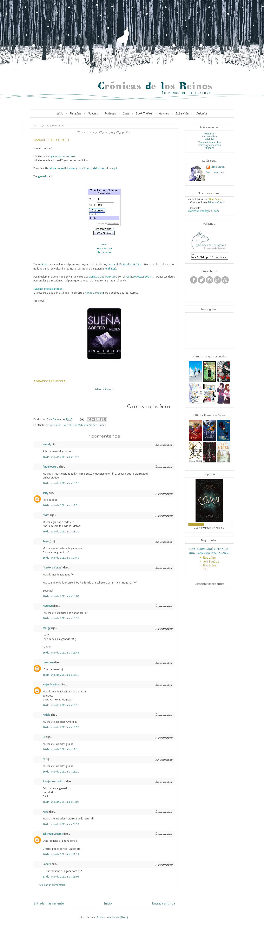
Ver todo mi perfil (215, 172)
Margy (46, 628)
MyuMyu (48, 606)
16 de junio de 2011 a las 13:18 (61, 457)
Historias (209, 133)
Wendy (47, 444)
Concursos (55, 425)
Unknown (48, 662)
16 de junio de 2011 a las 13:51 (61, 505)
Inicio (60, 113)
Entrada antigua (163, 903)
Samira (47, 864)
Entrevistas (183, 113)
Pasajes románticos (54, 781)
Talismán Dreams (53, 834)
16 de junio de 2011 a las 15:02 (61, 596)
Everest (67, 425)
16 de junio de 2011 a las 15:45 (61, 652)
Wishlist (209, 139)
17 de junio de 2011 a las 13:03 (61, 876)
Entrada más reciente (48, 903)
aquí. (114, 168)
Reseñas (75, 113)
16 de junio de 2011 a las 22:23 (61, 854)
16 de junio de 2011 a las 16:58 (61, 727)
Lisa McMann (80, 425)
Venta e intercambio (209, 142)
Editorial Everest (104, 389)
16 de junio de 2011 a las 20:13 (61, 824)
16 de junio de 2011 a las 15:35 (61, 618)
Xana (45, 811)
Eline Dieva (218, 167)
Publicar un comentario (52, 885)
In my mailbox (209, 136)
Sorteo (93, 425)
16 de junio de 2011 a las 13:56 (61, 531)
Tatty (45, 493)
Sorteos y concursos (209, 145)
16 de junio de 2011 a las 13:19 (61, 483)
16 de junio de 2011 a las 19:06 (61, 802)
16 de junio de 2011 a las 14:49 (61, 557)
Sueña (102, 425)
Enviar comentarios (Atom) (112, 917)
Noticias (93, 113)
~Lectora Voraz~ (52, 567)
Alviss (46, 515)
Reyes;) (47, 541)
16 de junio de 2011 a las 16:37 (61, 705)
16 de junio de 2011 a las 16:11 (61, 675)
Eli (44, 737)
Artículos (201, 113)
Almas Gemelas (94, 292)
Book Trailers (144, 113)
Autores (164, 113)
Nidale (46, 715)
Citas (126, 113)
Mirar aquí (216, 202)
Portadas (110, 113)
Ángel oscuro (50, 466)
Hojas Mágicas (51, 684)
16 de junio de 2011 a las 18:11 (61, 749)
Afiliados (209, 148)
